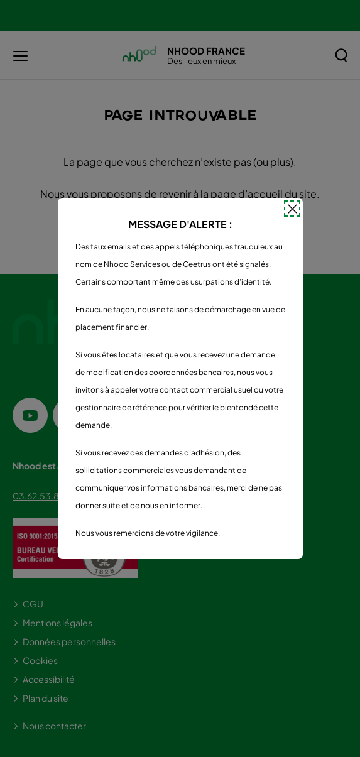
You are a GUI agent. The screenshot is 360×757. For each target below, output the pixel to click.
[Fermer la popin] (292, 208)
